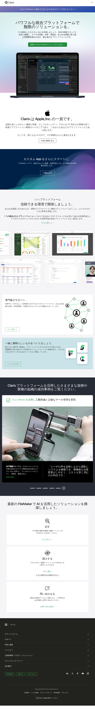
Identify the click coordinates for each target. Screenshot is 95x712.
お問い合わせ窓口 (47, 607)
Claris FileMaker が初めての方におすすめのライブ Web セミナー (47, 9)
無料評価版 (9, 674)
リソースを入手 (13, 364)
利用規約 (26, 692)
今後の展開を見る (47, 141)
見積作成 (20, 674)
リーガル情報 (34, 692)
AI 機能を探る (47, 173)
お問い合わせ (31, 674)
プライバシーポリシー (46, 692)
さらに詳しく (46, 223)
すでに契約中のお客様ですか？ (47, 575)
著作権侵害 (57, 692)
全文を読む (10, 477)
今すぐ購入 (47, 571)
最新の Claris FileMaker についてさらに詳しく (47, 45)
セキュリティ (65, 692)
